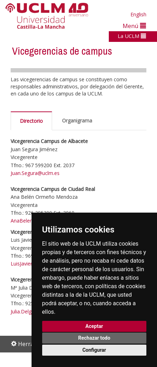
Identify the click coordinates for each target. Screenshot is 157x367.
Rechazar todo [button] (94, 338)
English (138, 14)
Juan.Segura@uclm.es (36, 173)
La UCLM (132, 35)
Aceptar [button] (94, 326)
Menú (134, 26)
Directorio (31, 120)
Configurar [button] (94, 350)
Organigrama (77, 120)
